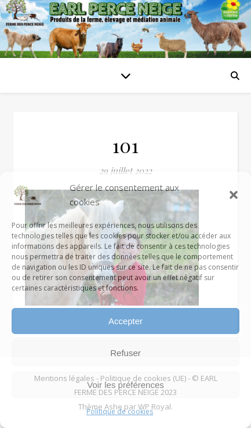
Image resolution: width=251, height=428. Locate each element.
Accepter (125, 321)
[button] (233, 195)
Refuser (125, 353)
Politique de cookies (119, 411)
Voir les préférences (125, 385)
